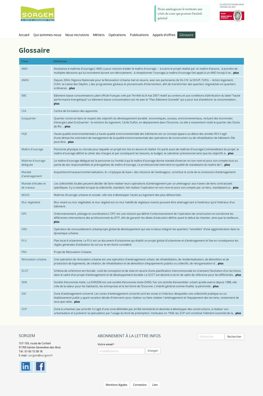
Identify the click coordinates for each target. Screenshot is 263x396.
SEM (24, 282)
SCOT (25, 271)
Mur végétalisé (30, 202)
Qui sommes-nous (47, 35)
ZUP (24, 309)
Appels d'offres (164, 35)
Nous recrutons (77, 35)
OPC (24, 214)
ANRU (25, 80)
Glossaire (186, 35)
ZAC (24, 293)
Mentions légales (116, 385)
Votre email (105, 344)
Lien (155, 385)
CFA (23, 111)
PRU (24, 252)
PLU (24, 240)
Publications (139, 35)
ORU (24, 229)
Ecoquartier (28, 118)
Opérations (117, 35)
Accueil (24, 35)
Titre (24, 61)
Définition (60, 61)
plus (236, 73)
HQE (24, 134)
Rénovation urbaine (33, 259)
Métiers (98, 35)
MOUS (25, 195)
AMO (24, 69)
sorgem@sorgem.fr (40, 355)
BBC (24, 95)
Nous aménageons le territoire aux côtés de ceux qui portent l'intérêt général (180, 13)
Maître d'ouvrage (32, 149)
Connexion (140, 385)
